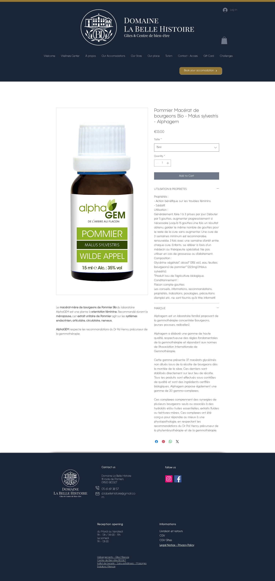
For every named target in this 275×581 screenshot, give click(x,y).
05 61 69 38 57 (110, 489)
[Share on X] (177, 441)
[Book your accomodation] (200, 70)
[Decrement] (157, 163)
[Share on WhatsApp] (170, 441)
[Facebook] (177, 478)
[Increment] (168, 163)
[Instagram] (168, 478)
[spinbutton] (162, 163)
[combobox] (186, 148)
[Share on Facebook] (156, 441)
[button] (224, 40)
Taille (158, 139)
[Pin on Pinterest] (163, 441)
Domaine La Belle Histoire (116, 476)
